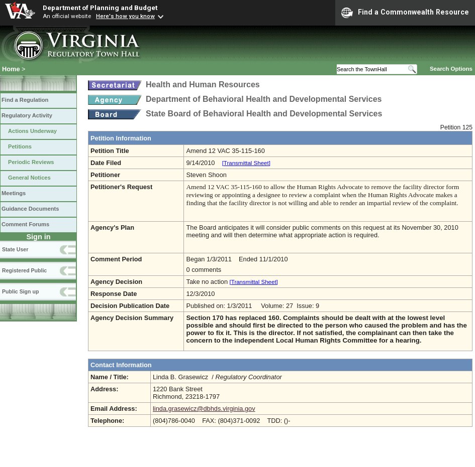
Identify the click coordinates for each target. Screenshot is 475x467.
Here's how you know (125, 16)
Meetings (14, 193)
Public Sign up (20, 291)
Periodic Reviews (31, 162)
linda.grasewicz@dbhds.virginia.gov (204, 408)
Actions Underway (32, 131)
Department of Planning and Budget (100, 8)
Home (11, 69)
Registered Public (24, 270)
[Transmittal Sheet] (246, 163)
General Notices (29, 178)
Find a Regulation (25, 100)
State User (15, 249)
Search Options (451, 69)
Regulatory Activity (27, 115)
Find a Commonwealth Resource (405, 13)
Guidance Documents (30, 209)
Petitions (20, 146)
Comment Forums (25, 224)
